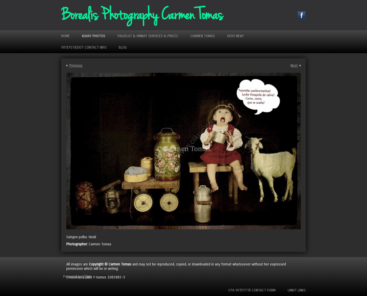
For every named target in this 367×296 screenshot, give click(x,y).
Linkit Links (297, 290)
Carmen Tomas (202, 36)
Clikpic (87, 276)
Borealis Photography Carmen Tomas (142, 15)
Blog (123, 47)
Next (294, 65)
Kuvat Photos (93, 36)
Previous (76, 65)
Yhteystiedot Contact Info (84, 47)
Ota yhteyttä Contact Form (252, 290)
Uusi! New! (235, 36)
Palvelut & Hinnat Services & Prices (147, 36)
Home (65, 36)
